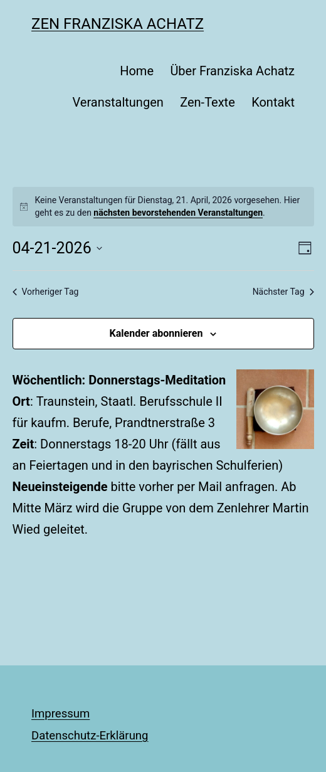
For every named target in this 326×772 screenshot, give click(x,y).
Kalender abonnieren (156, 333)
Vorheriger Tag (46, 292)
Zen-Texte (207, 102)
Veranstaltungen (117, 102)
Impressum (60, 714)
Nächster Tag (283, 292)
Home (137, 70)
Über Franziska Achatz (232, 70)
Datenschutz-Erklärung (90, 736)
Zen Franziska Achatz (117, 24)
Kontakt (273, 102)
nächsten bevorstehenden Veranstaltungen (178, 213)
